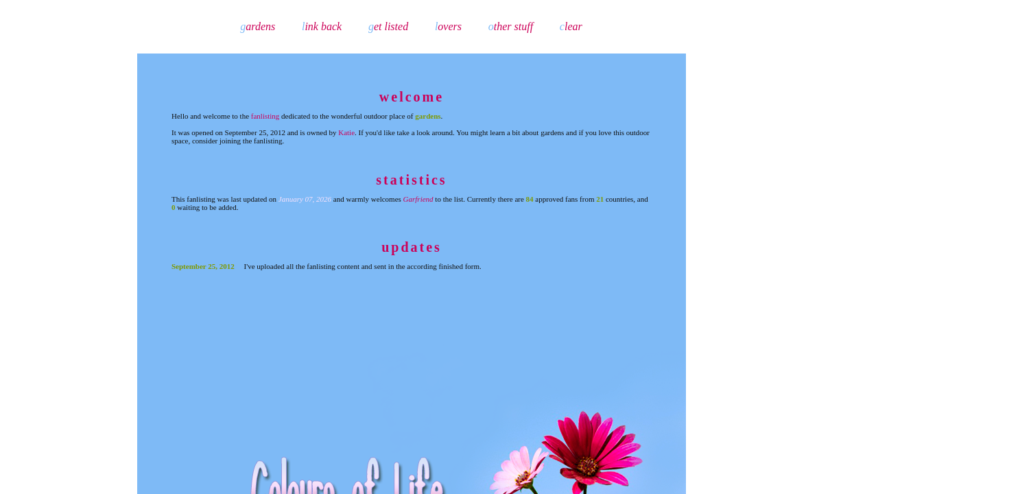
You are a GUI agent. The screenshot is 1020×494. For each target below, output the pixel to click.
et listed (388, 26)
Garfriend (418, 199)
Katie (346, 132)
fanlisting (265, 116)
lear (571, 26)
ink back (322, 26)
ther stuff (510, 26)
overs (448, 26)
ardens (257, 26)
